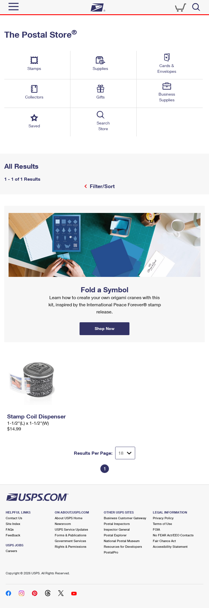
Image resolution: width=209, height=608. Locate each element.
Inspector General (117, 529)
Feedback (13, 535)
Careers (11, 551)
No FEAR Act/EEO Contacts (173, 535)
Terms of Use (162, 524)
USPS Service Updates (71, 529)
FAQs (10, 529)
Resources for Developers (123, 546)
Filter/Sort (101, 186)
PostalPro (111, 552)
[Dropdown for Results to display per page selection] (125, 453)
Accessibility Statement (170, 546)
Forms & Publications (70, 535)
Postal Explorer (115, 535)
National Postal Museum (122, 541)
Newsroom (63, 524)
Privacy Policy (163, 518)
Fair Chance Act (164, 541)
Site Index (13, 524)
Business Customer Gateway (125, 518)
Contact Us (14, 518)
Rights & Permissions (70, 546)
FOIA (156, 529)
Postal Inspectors (117, 524)
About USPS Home (68, 518)
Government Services (70, 541)
